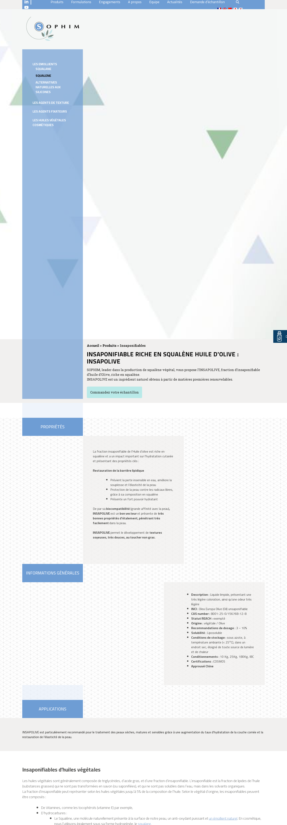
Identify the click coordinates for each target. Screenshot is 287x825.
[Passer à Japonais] (235, 9)
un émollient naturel (223, 818)
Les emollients (45, 64)
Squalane (43, 68)
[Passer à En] (224, 9)
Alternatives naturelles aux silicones (48, 87)
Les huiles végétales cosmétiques (49, 122)
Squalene (43, 75)
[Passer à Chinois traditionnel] (230, 9)
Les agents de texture (51, 102)
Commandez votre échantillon (114, 392)
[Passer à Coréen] (240, 9)
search (237, 2)
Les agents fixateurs (50, 111)
